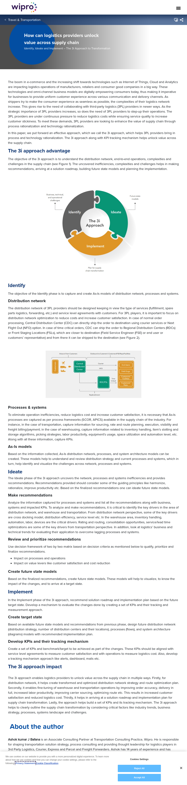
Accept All (139, 777)
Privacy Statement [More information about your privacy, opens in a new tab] (25, 763)
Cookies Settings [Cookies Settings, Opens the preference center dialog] (139, 759)
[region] (93, 768)
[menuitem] (181, 20)
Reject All (139, 768)
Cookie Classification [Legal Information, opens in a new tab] (47, 763)
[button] (176, 20)
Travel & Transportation (24, 19)
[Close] (181, 768)
